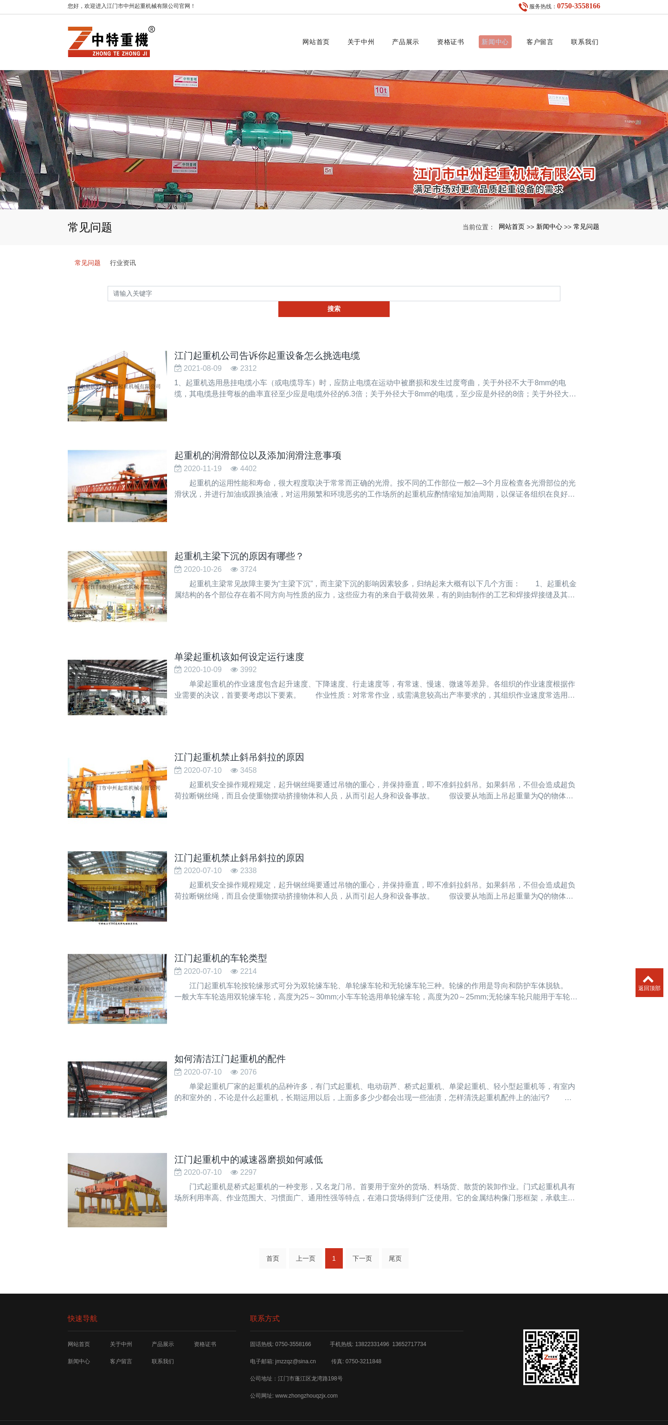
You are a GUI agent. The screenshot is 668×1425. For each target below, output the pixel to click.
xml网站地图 (369, 1405)
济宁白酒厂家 (453, 1405)
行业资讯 (123, 258)
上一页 (305, 1224)
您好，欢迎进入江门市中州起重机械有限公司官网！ (132, 6)
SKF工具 (398, 1405)
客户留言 (533, 40)
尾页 (395, 1224)
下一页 (362, 1224)
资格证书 (436, 40)
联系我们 (582, 40)
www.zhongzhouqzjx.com (306, 1361)
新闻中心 (485, 40)
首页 (272, 1224)
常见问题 (586, 222)
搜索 (560, 289)
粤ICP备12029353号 (334, 1413)
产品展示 (387, 40)
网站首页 (290, 40)
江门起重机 (240, 1405)
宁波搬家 (422, 1405)
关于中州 (339, 40)
